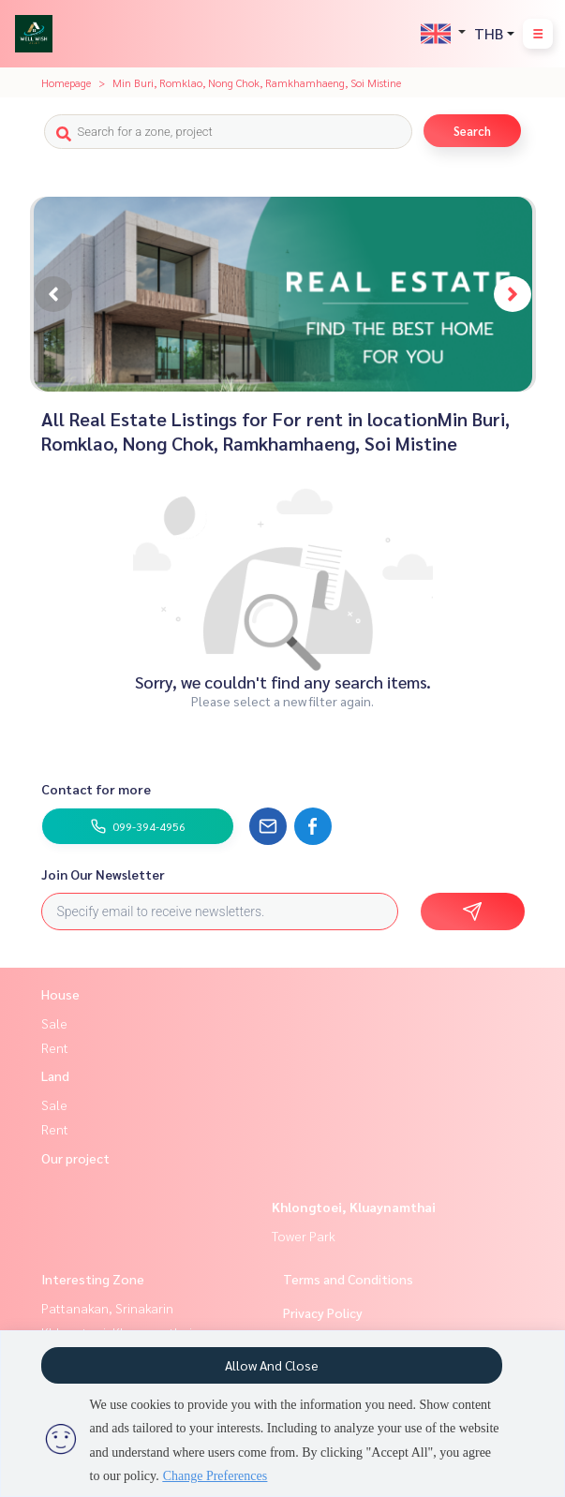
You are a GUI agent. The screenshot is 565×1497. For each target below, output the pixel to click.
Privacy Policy (323, 1312)
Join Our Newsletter (103, 874)
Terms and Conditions (348, 1278)
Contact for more (96, 788)
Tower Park (303, 1235)
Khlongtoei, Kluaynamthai (354, 1206)
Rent (54, 1047)
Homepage (66, 82)
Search (472, 131)
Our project (75, 1157)
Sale (54, 1023)
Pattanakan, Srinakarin (107, 1307)
